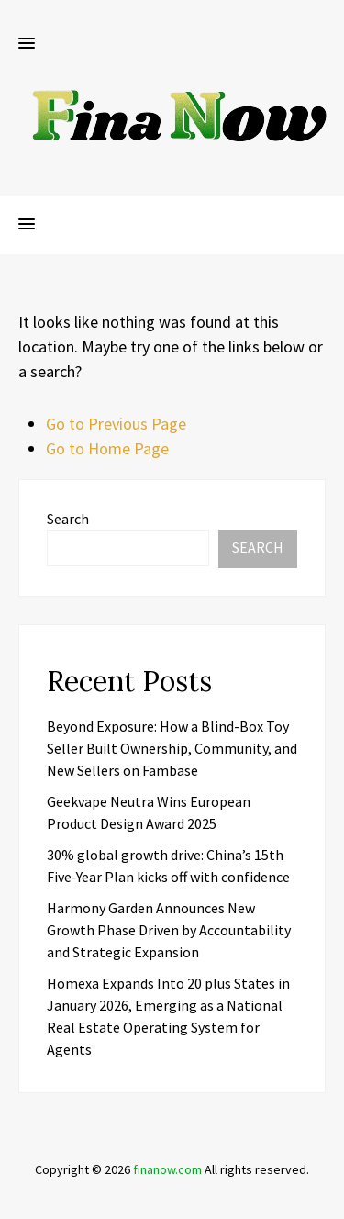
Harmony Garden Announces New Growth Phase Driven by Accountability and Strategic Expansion (169, 930)
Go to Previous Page (116, 423)
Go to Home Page (107, 448)
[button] (26, 44)
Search (68, 518)
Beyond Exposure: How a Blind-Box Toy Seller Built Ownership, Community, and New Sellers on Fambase (172, 748)
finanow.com (167, 1169)
